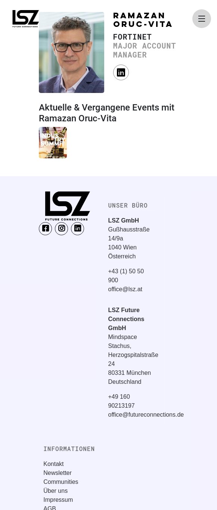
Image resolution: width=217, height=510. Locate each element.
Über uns (55, 491)
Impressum (58, 500)
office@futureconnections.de (146, 414)
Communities (60, 482)
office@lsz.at (125, 289)
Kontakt (53, 464)
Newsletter (57, 473)
